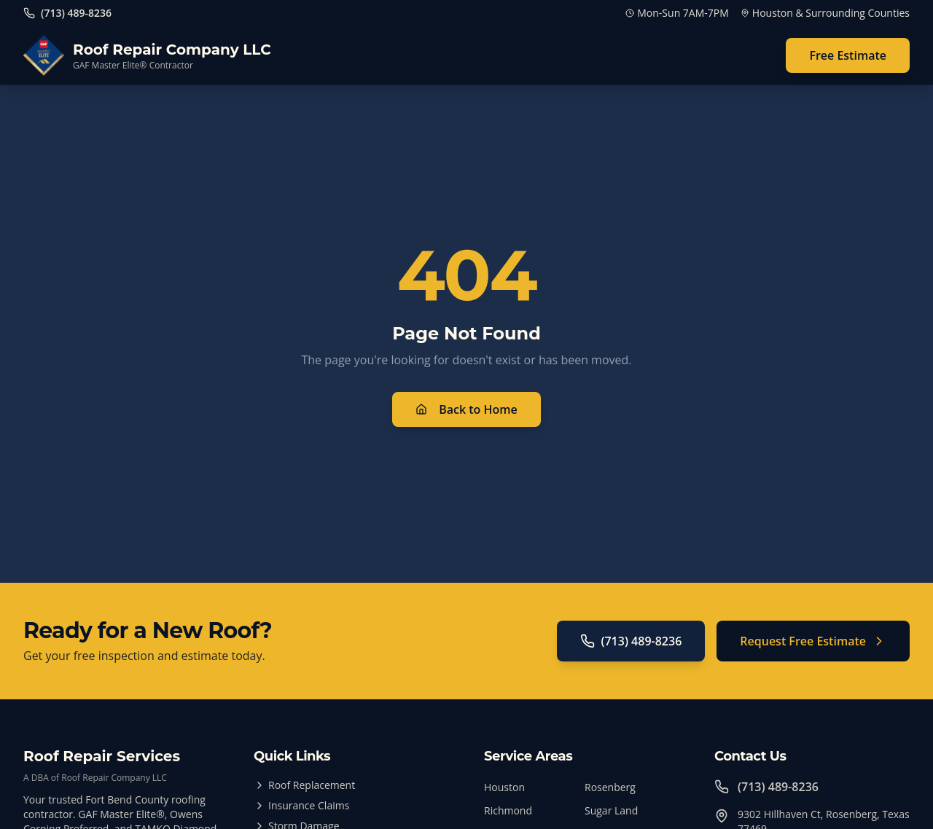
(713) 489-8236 (631, 641)
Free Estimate (847, 55)
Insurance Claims (301, 805)
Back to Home (466, 409)
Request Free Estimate (813, 641)
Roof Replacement (304, 785)
